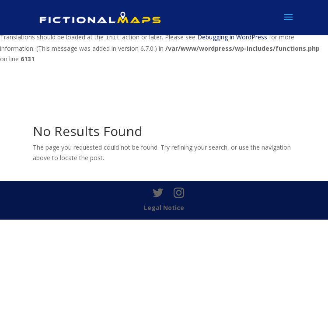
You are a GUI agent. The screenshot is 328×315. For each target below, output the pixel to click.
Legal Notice (164, 207)
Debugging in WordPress (232, 37)
